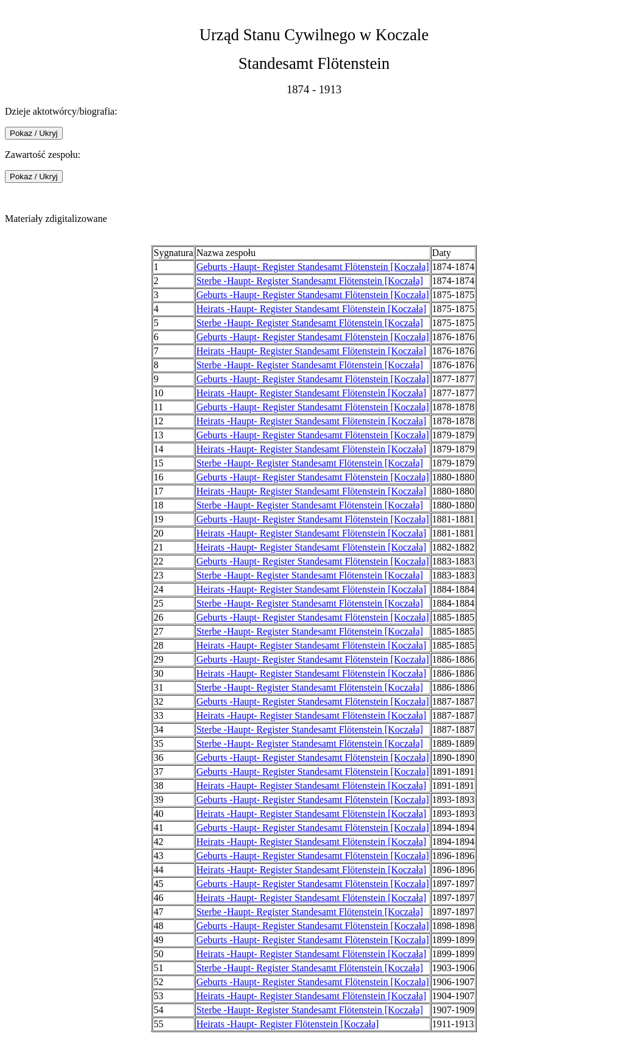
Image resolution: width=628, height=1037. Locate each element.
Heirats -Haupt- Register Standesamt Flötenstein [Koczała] (311, 309)
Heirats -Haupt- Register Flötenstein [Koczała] (287, 1024)
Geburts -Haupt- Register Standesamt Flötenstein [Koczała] (312, 267)
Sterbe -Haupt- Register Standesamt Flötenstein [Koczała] (309, 281)
